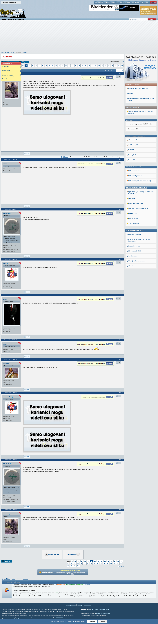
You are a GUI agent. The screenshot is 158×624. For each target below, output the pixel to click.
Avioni (12, 52)
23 (46, 65)
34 (82, 65)
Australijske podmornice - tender (138, 208)
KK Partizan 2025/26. (134, 251)
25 (52, 65)
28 (62, 65)
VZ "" (5, 67)
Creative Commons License (103, 613)
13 (78, 561)
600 (78, 565)
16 (22, 65)
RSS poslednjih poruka (135, 176)
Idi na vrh (121, 566)
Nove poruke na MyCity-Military (136, 187)
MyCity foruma (59, 617)
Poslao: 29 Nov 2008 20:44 (10, 209)
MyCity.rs (97, 609)
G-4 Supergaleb (133, 145)
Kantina (122, 2)
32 (75, 65)
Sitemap (80, 605)
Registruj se (114, 2)
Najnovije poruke (71, 605)
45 (118, 65)
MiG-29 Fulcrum (133, 150)
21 (39, 65)
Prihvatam (92, 621)
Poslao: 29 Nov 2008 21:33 (10, 340)
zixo (4, 263)
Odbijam (102, 621)
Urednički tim (87, 605)
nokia (5, 164)
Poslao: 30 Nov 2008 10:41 (10, 459)
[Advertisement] (79, 37)
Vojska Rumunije (133, 223)
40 (102, 65)
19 (32, 65)
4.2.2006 (122, 61)
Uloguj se (107, 2)
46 (122, 65)
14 (81, 561)
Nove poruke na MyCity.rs (134, 230)
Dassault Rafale (133, 160)
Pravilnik (127, 2)
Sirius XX (131, 266)
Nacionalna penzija (134, 246)
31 (72, 65)
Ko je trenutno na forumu (12, 582)
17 (26, 65)
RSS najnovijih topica (134, 171)
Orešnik (130, 94)
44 (115, 65)
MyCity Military (99, 2)
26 (56, 65)
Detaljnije (87, 584)
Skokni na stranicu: (110, 70)
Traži (142, 2)
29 (65, 65)
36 (89, 65)
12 (75, 561)
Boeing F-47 (132, 155)
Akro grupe (131, 198)
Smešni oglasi (132, 256)
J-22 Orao (24, 52)
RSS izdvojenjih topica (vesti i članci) (139, 181)
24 (49, 65)
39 (99, 65)
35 (85, 65)
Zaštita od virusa (104, 609)
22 (42, 65)
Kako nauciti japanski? (135, 234)
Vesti (93, 609)
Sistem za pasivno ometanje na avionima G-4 (9, 77)
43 (112, 65)
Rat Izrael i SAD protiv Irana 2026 (138, 89)
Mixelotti (6, 213)
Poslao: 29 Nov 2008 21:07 (10, 295)
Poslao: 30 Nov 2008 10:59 (10, 509)
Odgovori (25, 62)
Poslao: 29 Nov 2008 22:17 (10, 359)
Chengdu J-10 (132, 140)
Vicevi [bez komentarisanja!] (137, 261)
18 (29, 65)
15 (85, 561)
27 (59, 65)
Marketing (153, 2)
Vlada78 (5, 299)
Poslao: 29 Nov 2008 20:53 (10, 259)
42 (109, 65)
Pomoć (147, 2)
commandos (7, 397)
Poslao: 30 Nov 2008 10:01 (10, 392)
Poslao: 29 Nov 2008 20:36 (10, 159)
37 (92, 65)
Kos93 (5, 344)
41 (105, 65)
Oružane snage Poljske (135, 203)
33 (79, 65)
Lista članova (135, 2)
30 (69, 65)
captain (5, 514)
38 (95, 65)
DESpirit (6, 363)
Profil (27, 153)
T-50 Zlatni (7, 71)
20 (36, 65)
